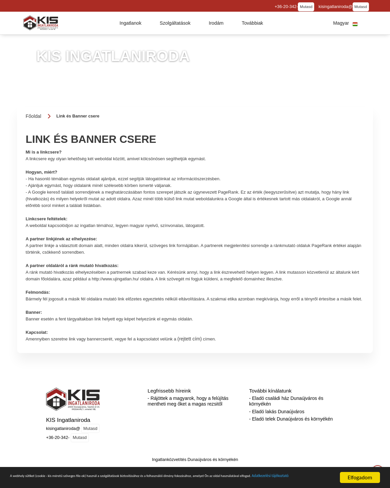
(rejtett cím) (189, 338)
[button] (130, 23)
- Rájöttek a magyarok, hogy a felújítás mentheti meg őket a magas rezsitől (188, 401)
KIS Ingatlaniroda (68, 420)
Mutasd (306, 7)
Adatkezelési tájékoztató (119, 484)
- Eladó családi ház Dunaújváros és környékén (286, 401)
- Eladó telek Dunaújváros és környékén (291, 419)
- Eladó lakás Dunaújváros (277, 411)
